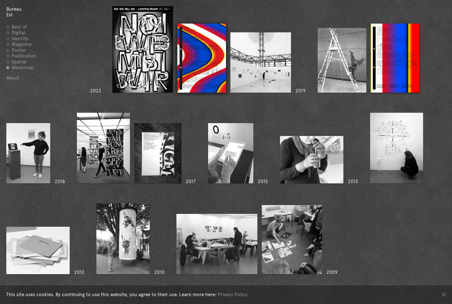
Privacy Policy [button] (232, 294)
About (12, 78)
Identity (20, 38)
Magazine (21, 44)
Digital (18, 32)
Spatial (19, 62)
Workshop (23, 67)
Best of (19, 27)
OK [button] (443, 294)
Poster (19, 50)
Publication (24, 56)
